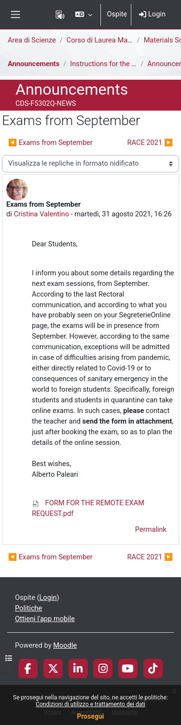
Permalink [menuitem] (151, 529)
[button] (83, 14)
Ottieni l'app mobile (45, 618)
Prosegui (90, 716)
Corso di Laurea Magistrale (109, 40)
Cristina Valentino (41, 214)
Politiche (28, 608)
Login (152, 14)
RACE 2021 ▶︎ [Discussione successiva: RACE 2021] (150, 142)
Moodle (65, 645)
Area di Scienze (32, 40)
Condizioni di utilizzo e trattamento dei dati (90, 704)
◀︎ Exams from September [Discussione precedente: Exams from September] (50, 142)
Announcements (33, 63)
